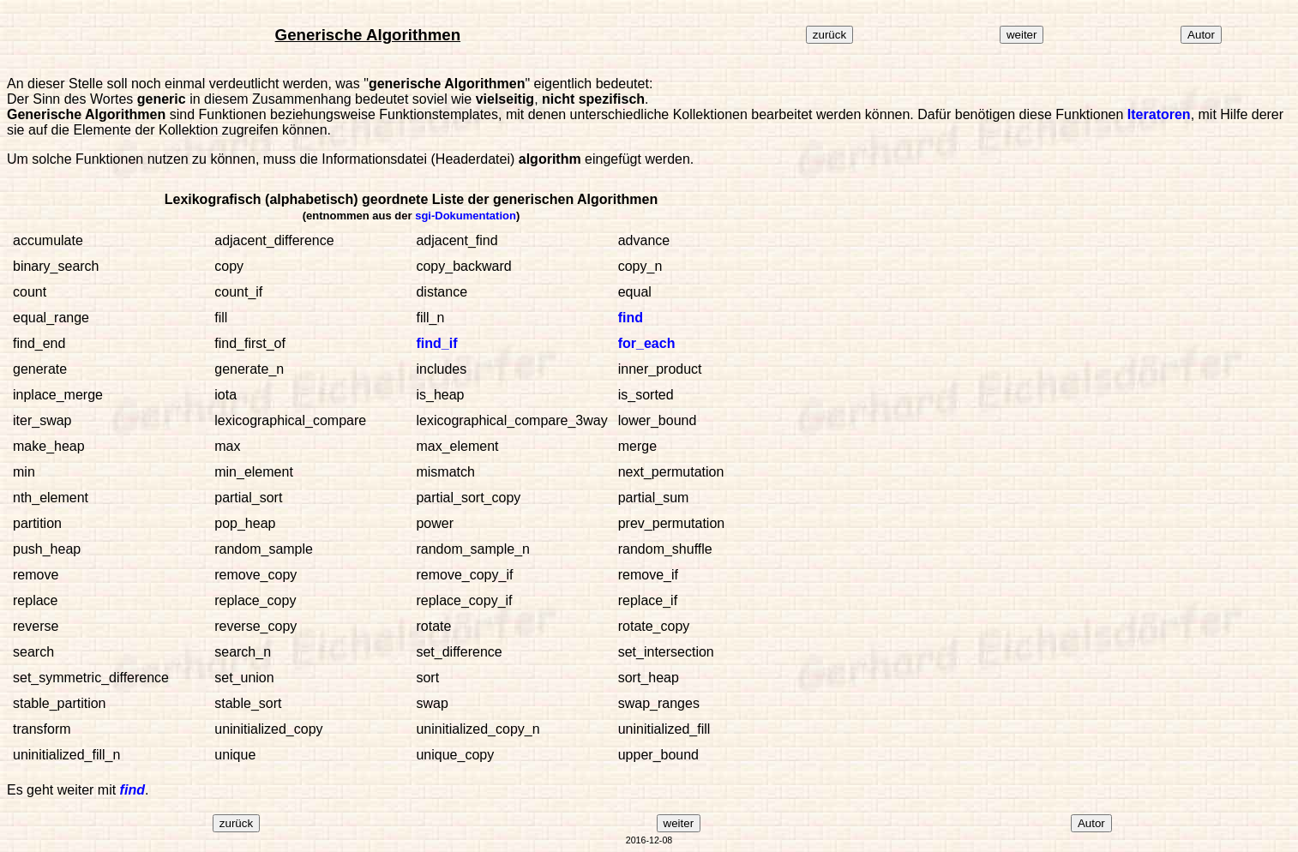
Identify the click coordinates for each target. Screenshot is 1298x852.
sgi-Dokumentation (465, 215)
